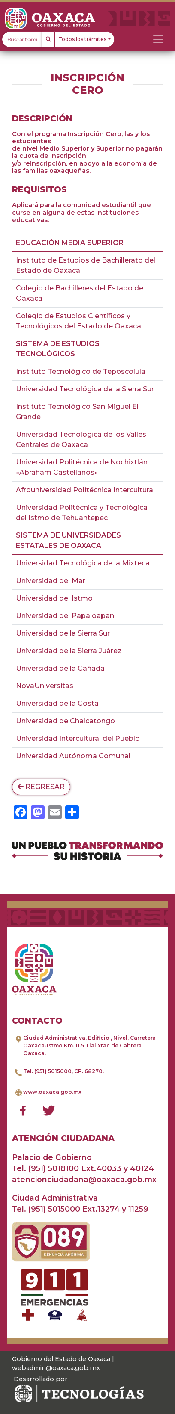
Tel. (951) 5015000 (47, 1071)
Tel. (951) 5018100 (45, 1168)
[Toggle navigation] (158, 39)
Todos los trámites (82, 39)
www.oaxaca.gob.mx (52, 1092)
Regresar (41, 787)
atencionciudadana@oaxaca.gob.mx (84, 1179)
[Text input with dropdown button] (22, 39)
